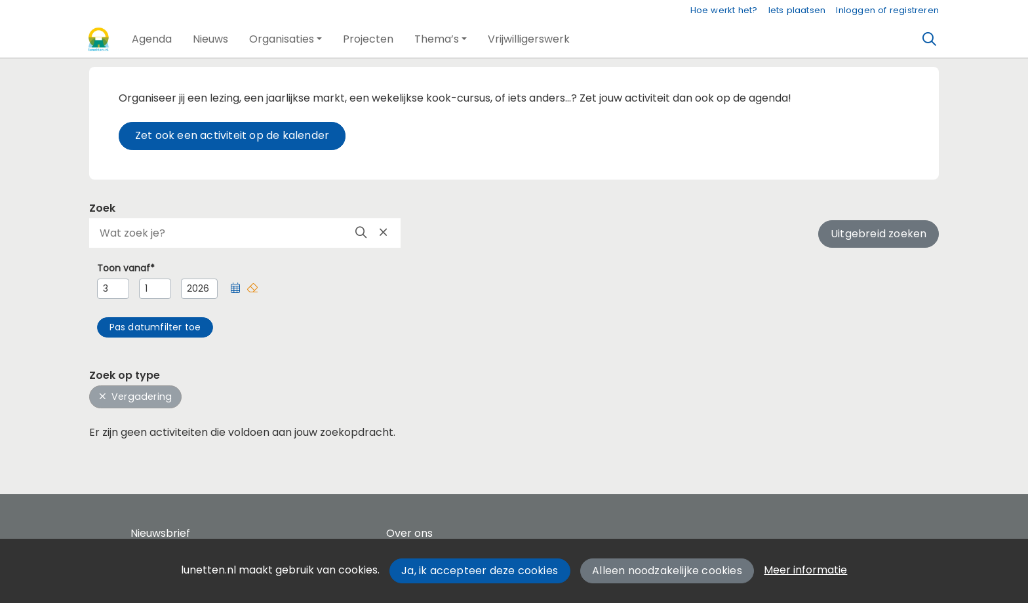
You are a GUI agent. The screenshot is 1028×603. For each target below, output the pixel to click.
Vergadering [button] (135, 396)
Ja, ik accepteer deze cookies (479, 570)
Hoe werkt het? (724, 10)
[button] (151, 39)
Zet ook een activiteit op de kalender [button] (232, 135)
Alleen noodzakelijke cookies (667, 570)
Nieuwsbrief (160, 533)
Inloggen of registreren (887, 10)
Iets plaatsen (797, 10)
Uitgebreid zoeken (878, 233)
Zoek (102, 208)
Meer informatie (805, 569)
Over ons (409, 533)
